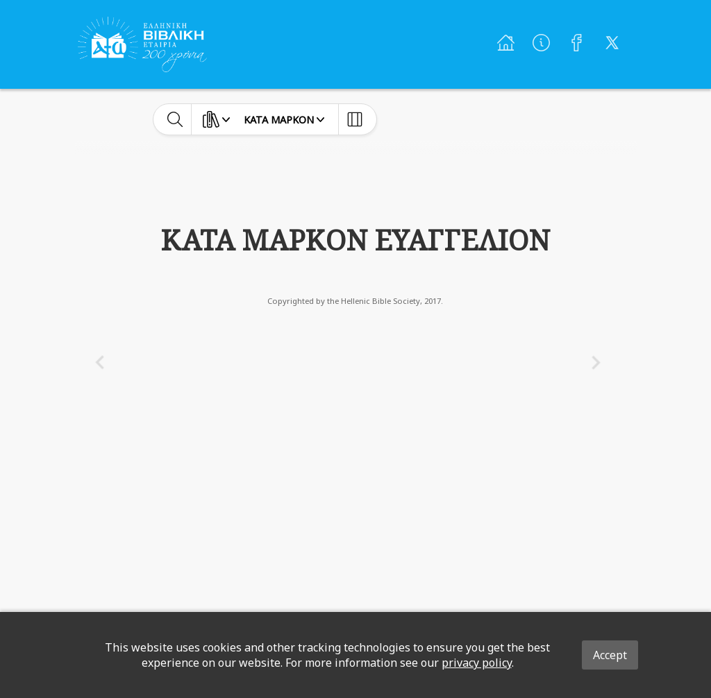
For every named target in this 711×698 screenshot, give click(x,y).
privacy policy (477, 662)
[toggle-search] (175, 119)
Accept (610, 655)
